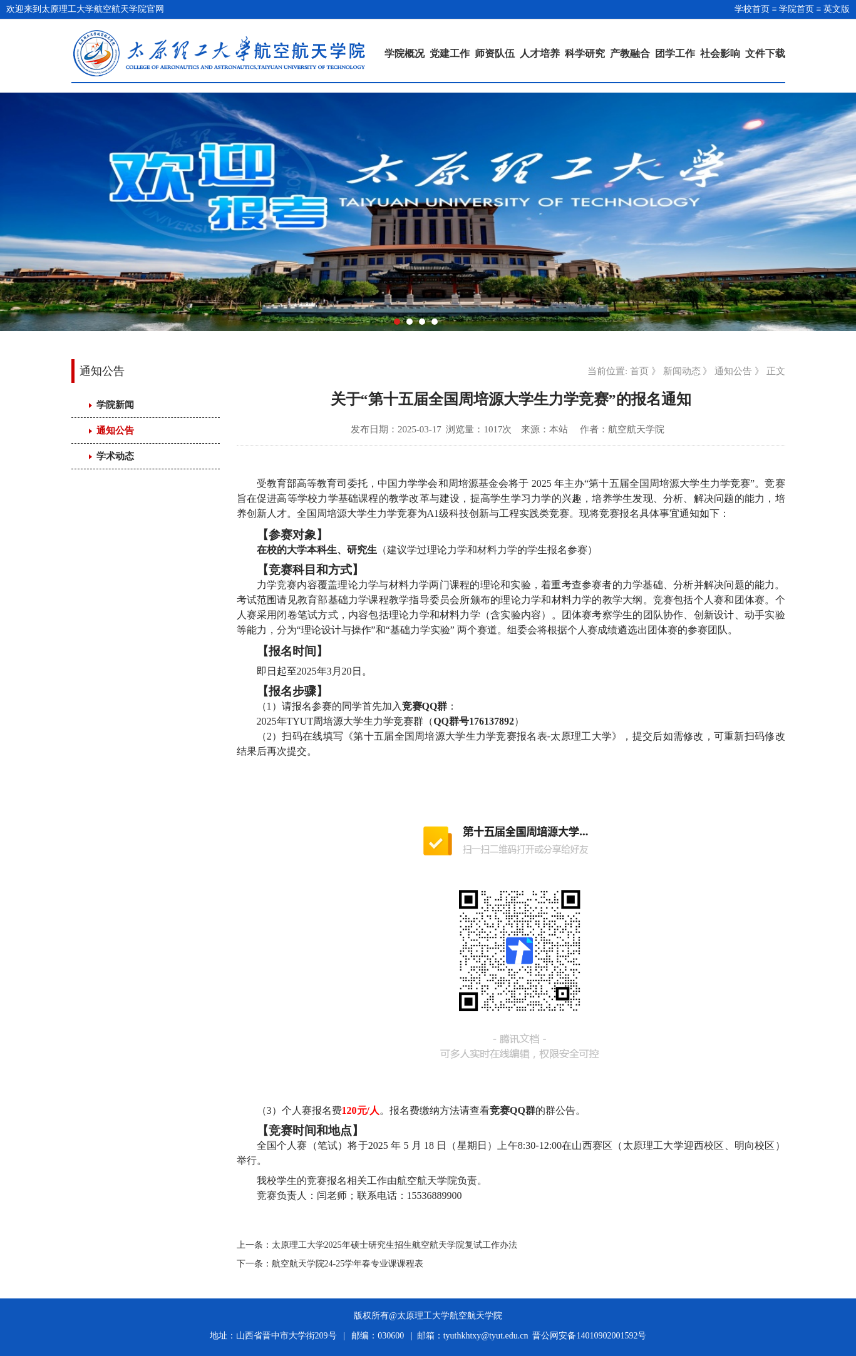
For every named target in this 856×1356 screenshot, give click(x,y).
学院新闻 (115, 405)
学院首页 (796, 9)
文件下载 (765, 53)
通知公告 (115, 431)
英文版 (836, 9)
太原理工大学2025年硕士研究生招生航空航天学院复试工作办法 (394, 1245)
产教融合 (630, 53)
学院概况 (404, 53)
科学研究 (585, 53)
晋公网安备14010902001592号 (589, 1335)
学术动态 (115, 456)
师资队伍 (495, 53)
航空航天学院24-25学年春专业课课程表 (348, 1263)
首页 (639, 371)
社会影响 (720, 53)
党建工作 (450, 53)
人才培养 (540, 53)
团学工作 (675, 53)
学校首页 (752, 9)
